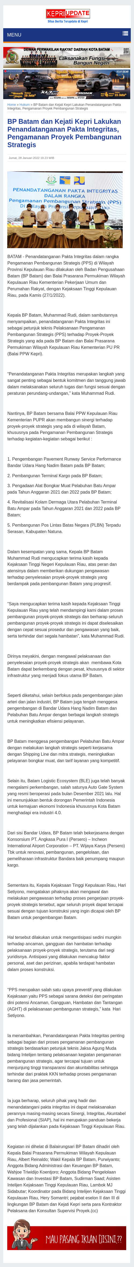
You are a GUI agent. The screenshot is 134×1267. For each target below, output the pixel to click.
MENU (14, 35)
